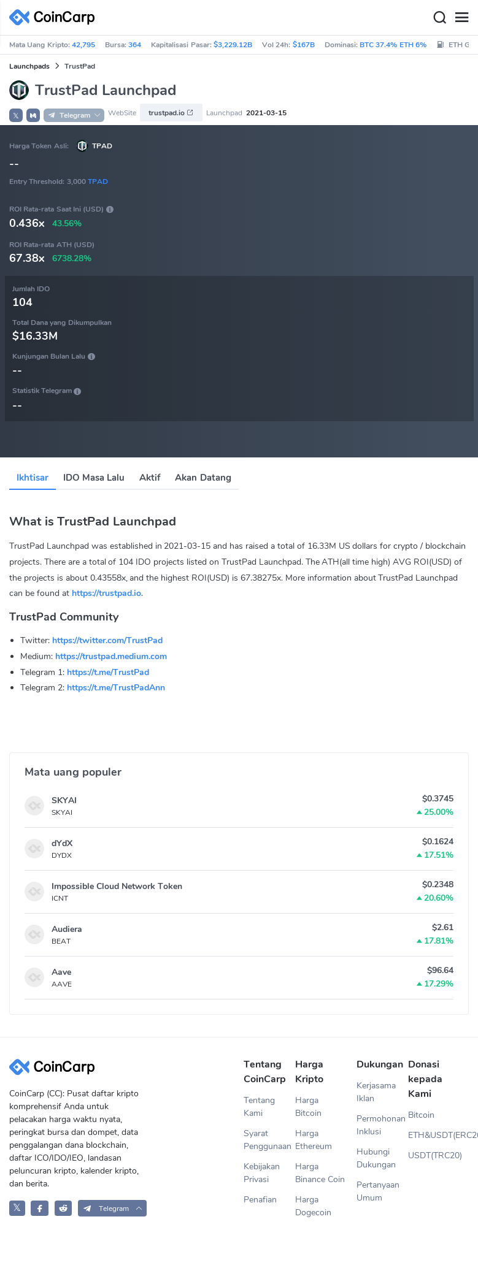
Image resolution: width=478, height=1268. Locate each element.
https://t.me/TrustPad (108, 672)
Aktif (149, 478)
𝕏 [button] (16, 116)
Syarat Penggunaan (267, 1140)
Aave (61, 972)
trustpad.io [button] (171, 113)
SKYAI (64, 800)
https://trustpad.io (106, 593)
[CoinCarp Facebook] (39, 1208)
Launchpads (29, 66)
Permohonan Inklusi (381, 1125)
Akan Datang (203, 478)
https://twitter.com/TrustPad (107, 640)
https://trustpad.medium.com (111, 656)
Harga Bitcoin (308, 1106)
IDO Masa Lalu (94, 478)
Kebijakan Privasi (262, 1173)
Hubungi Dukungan (376, 1158)
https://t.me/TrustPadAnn (116, 687)
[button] (33, 115)
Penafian (260, 1199)
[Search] (439, 18)
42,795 (83, 45)
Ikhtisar (32, 478)
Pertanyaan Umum (378, 1191)
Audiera (67, 929)
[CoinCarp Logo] (55, 17)
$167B (304, 45)
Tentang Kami (259, 1106)
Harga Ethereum (313, 1140)
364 (134, 45)
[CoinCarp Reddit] (63, 1208)
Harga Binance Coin (320, 1173)
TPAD (102, 146)
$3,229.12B (233, 45)
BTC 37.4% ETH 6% (393, 45)
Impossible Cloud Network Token (117, 886)
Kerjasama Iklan (376, 1092)
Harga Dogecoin (313, 1206)
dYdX (62, 843)
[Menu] (461, 18)
